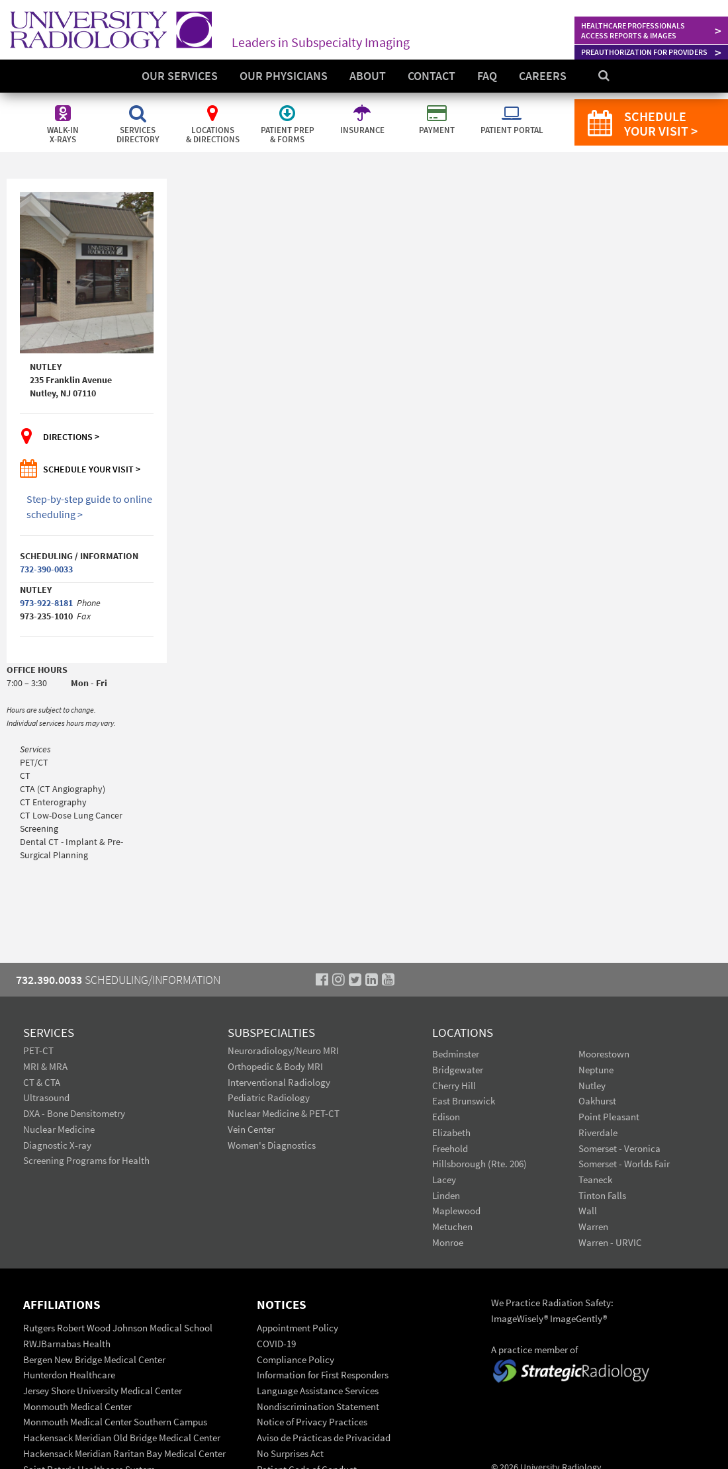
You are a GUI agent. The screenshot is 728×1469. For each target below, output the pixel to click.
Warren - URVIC (610, 1242)
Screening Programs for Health (86, 1160)
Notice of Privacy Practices (312, 1421)
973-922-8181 (46, 603)
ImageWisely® (520, 1318)
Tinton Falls (602, 1195)
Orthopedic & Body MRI (275, 1066)
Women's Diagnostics (272, 1145)
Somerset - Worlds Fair (624, 1163)
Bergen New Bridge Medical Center (94, 1359)
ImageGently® (578, 1318)
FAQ (487, 75)
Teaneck (595, 1179)
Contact (431, 75)
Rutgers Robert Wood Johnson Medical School (117, 1327)
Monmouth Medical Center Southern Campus (115, 1421)
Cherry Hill (454, 1085)
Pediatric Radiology (269, 1097)
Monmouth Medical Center (77, 1406)
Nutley (592, 1085)
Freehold (450, 1148)
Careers (543, 75)
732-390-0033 (46, 569)
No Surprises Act (290, 1453)
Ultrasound (46, 1097)
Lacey (444, 1179)
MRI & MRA (45, 1066)
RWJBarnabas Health (67, 1343)
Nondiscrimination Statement (318, 1406)
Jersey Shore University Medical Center (102, 1390)
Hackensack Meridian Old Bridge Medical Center (121, 1437)
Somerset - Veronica (619, 1148)
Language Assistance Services (318, 1390)
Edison (446, 1116)
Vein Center (251, 1129)
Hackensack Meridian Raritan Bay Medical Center (124, 1453)
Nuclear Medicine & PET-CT (284, 1113)
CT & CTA (41, 1082)
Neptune (596, 1069)
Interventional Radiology (279, 1082)
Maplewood (456, 1210)
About (367, 75)
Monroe (447, 1242)
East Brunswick (463, 1100)
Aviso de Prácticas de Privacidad (323, 1437)
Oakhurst (597, 1100)
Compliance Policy (295, 1359)
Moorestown (603, 1053)
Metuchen (452, 1226)
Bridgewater (457, 1069)
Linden (446, 1195)
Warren (593, 1226)
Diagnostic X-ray (57, 1145)
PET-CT (38, 1050)
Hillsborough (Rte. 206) (479, 1163)
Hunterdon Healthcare (69, 1374)
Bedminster (455, 1053)
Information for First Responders (322, 1374)
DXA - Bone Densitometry (74, 1113)
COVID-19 (276, 1343)
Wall (587, 1210)
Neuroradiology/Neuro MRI (283, 1050)
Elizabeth (451, 1132)
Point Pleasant (608, 1116)
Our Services (180, 75)
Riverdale (597, 1132)
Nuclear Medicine (59, 1129)
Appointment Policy (297, 1327)
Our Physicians (284, 75)
